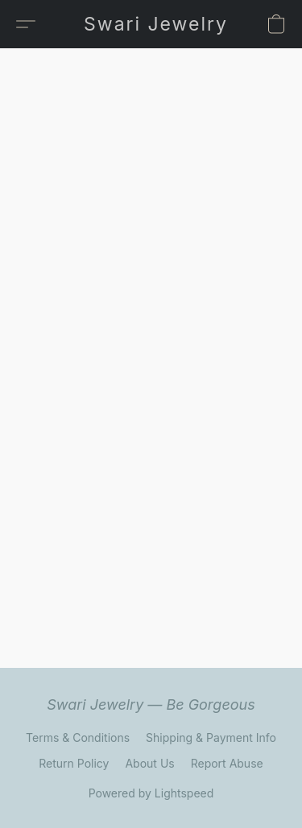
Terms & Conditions (78, 737)
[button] (155, 24)
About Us (149, 763)
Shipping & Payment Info (211, 737)
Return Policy (74, 763)
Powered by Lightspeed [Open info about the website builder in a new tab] (151, 793)
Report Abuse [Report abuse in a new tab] (227, 763)
